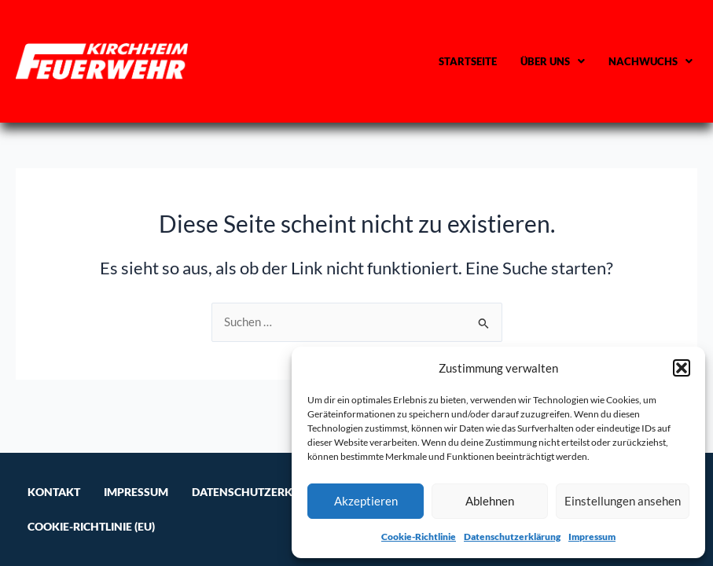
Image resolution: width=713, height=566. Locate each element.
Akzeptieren (366, 501)
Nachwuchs (650, 61)
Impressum (592, 536)
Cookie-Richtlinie (418, 536)
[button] (681, 368)
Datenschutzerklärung (512, 536)
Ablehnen (489, 501)
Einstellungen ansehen (622, 501)
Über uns (552, 61)
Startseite (468, 61)
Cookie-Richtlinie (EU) (91, 526)
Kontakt (54, 491)
